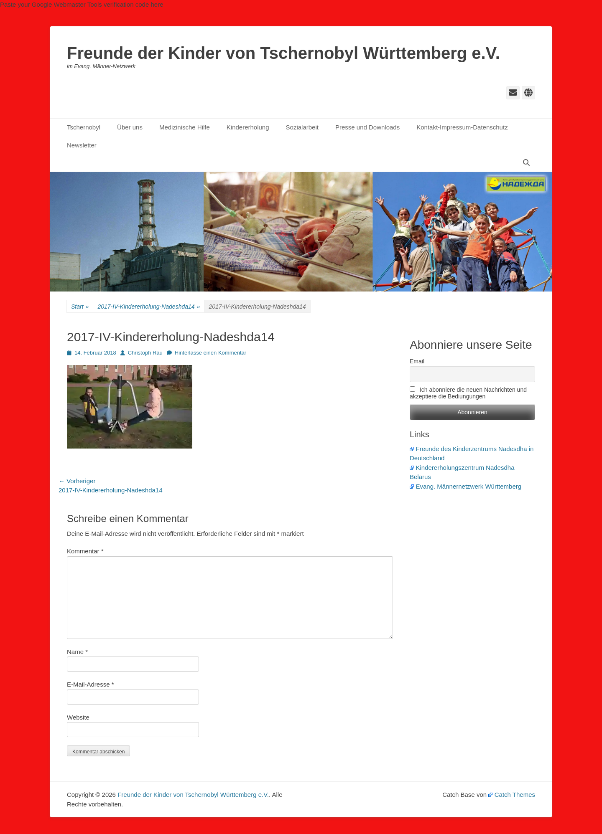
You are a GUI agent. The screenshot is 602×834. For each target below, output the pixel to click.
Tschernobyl (83, 127)
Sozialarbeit (302, 127)
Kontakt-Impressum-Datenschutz (462, 127)
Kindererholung (248, 127)
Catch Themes (511, 794)
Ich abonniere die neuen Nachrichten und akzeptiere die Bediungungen (468, 393)
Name (77, 651)
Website (78, 717)
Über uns (130, 127)
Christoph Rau (145, 353)
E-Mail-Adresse (90, 684)
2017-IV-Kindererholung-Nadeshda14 (148, 306)
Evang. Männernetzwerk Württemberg (465, 486)
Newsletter (82, 145)
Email (417, 361)
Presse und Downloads (367, 127)
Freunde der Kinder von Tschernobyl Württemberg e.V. (283, 53)
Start (80, 306)
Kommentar (85, 551)
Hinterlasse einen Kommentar (210, 353)
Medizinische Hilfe (184, 127)
